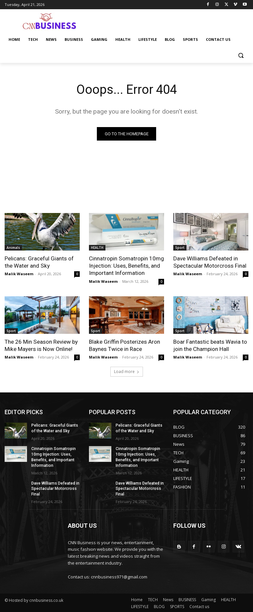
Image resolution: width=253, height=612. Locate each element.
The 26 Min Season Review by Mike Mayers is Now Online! (41, 345)
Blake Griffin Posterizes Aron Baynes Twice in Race (124, 345)
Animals (13, 247)
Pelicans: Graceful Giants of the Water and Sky (39, 262)
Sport (179, 247)
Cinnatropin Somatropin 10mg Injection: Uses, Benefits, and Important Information (126, 265)
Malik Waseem (19, 273)
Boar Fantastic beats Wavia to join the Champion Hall (210, 345)
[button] (240, 55)
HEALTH (97, 247)
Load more (126, 371)
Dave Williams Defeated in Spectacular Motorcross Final (209, 262)
